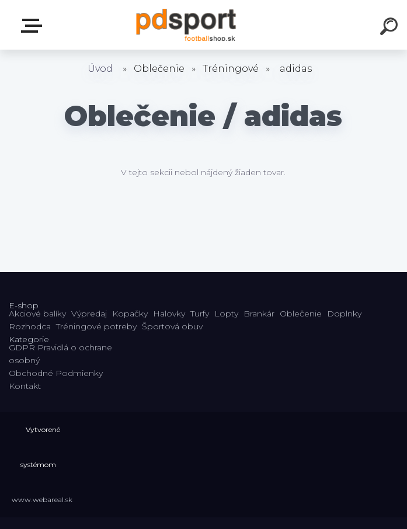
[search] (390, 28)
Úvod (100, 68)
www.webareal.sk (42, 499)
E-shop (34, 26)
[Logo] (186, 24)
